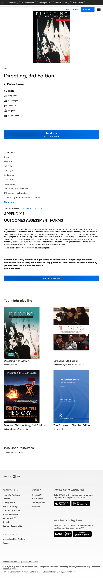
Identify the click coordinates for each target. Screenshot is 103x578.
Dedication (9, 175)
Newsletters (37, 498)
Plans (68, 9)
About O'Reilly (10, 489)
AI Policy (36, 506)
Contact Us (37, 495)
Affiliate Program (10, 514)
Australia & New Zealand (13, 539)
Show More (9, 202)
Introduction (10, 184)
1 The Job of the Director (15, 193)
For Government (27, 3)
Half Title (8, 162)
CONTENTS (9, 180)
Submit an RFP (9, 518)
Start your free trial (51, 278)
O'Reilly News (8, 502)
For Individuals (61, 3)
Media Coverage (10, 506)
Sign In (76, 9)
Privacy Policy (38, 502)
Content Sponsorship (12, 526)
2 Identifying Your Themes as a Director (22, 198)
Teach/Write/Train (11, 495)
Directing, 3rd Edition (34, 208)
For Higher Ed (44, 3)
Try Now (87, 9)
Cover (7, 157)
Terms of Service (9, 572)
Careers (6, 498)
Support (36, 489)
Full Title (8, 166)
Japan (5, 543)
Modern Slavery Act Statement (62, 572)
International (9, 534)
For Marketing (77, 3)
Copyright (8, 171)
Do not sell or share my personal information (20, 561)
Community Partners (11, 510)
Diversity (6, 522)
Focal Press (13, 116)
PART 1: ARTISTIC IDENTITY (16, 189)
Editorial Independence (39, 572)
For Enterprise (10, 3)
